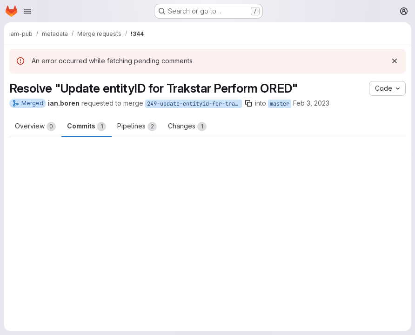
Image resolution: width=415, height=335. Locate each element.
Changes (187, 126)
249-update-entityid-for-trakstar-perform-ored (194, 103)
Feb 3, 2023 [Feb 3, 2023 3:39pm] (311, 103)
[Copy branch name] (248, 103)
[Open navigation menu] (27, 11)
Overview (35, 126)
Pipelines (137, 126)
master (279, 103)
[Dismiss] (394, 61)
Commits (86, 126)
